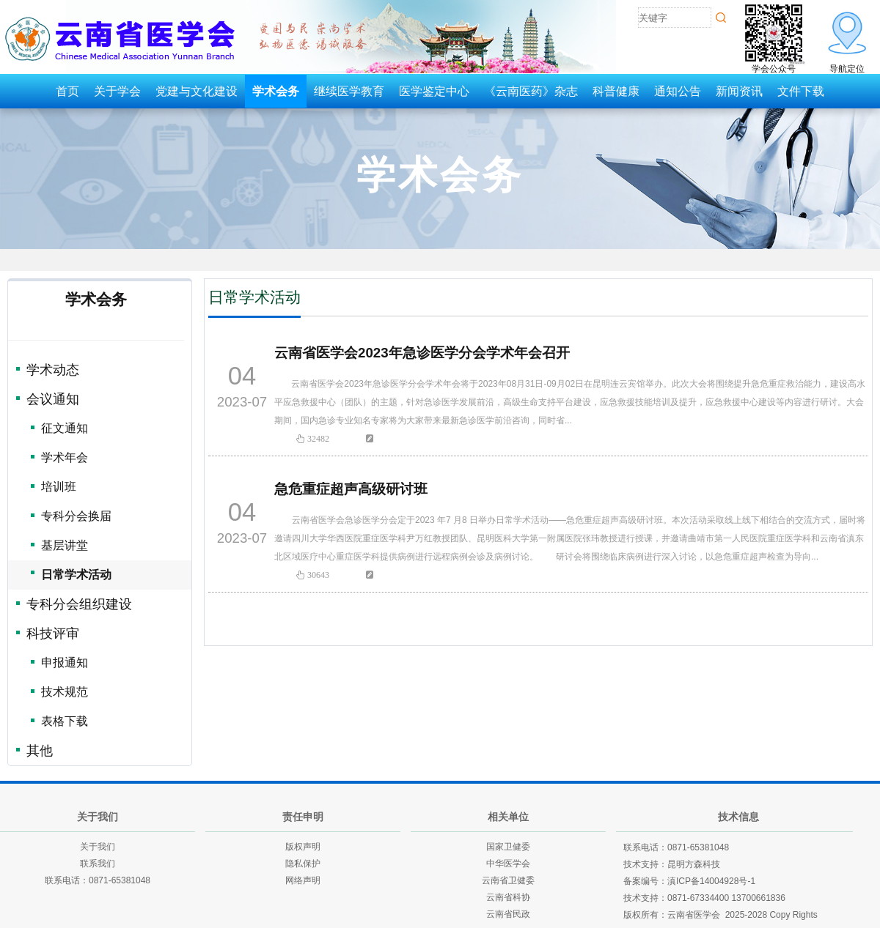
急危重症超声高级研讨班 (351, 489)
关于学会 (117, 91)
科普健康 (616, 91)
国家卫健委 (508, 847)
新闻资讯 (739, 91)
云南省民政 (508, 914)
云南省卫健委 (508, 880)
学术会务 (275, 91)
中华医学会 (508, 863)
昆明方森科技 (693, 864)
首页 (67, 91)
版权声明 (302, 847)
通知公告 (677, 91)
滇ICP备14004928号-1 (711, 881)
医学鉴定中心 (434, 91)
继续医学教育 (349, 91)
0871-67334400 (698, 898)
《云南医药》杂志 (531, 91)
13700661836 (758, 898)
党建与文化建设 (196, 91)
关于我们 (97, 847)
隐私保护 (302, 863)
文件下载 (800, 91)
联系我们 (97, 863)
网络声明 (302, 880)
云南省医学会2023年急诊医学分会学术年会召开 (422, 352)
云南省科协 (508, 897)
